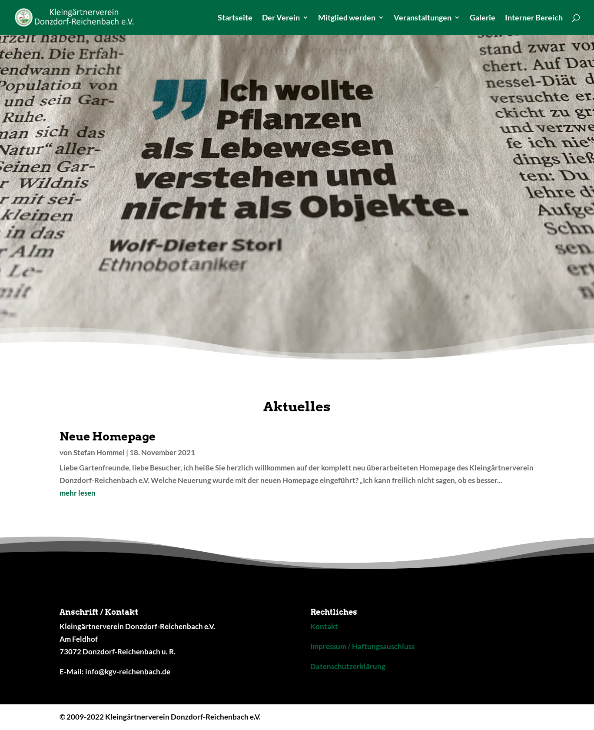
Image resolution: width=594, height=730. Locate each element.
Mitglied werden (346, 18)
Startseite (235, 18)
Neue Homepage (108, 436)
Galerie (482, 18)
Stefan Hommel (99, 452)
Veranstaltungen (422, 18)
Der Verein (281, 18)
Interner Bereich (534, 18)
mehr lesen (78, 492)
